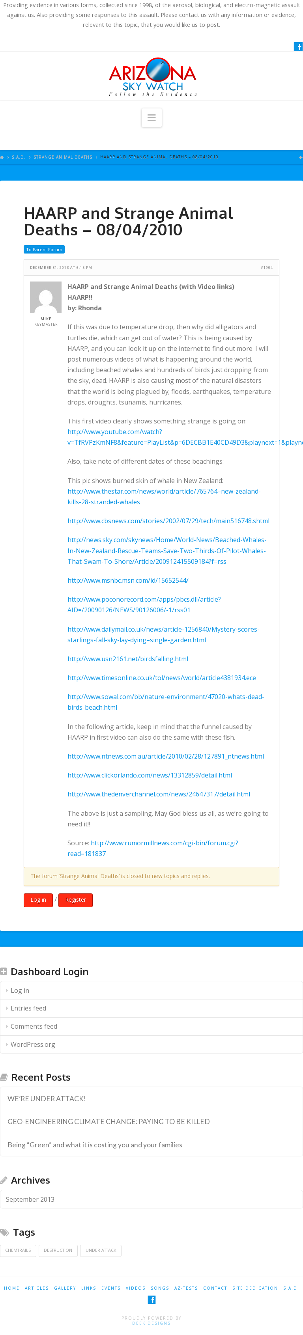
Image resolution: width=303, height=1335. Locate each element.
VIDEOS (136, 1288)
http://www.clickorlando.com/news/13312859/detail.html (149, 775)
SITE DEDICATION (255, 1288)
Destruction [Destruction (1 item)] (58, 1250)
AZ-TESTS (186, 1288)
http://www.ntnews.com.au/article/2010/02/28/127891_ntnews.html (165, 756)
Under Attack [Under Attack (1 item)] (101, 1250)
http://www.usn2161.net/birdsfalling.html (127, 658)
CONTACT (215, 1288)
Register (75, 899)
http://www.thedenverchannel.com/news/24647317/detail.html (158, 794)
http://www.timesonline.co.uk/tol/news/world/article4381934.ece (161, 677)
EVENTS (111, 1288)
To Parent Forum (44, 249)
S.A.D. (19, 157)
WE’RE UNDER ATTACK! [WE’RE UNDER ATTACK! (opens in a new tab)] (46, 1098)
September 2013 (30, 1199)
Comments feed (34, 1026)
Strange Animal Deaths (63, 157)
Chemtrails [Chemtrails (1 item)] (18, 1250)
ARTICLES (37, 1288)
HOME (12, 1288)
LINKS (88, 1288)
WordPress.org (33, 1044)
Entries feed (28, 1008)
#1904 (267, 267)
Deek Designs (151, 1323)
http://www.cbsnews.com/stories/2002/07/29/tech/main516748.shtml (168, 520)
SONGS (160, 1288)
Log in (38, 899)
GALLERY (65, 1288)
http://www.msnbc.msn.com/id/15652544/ (128, 580)
